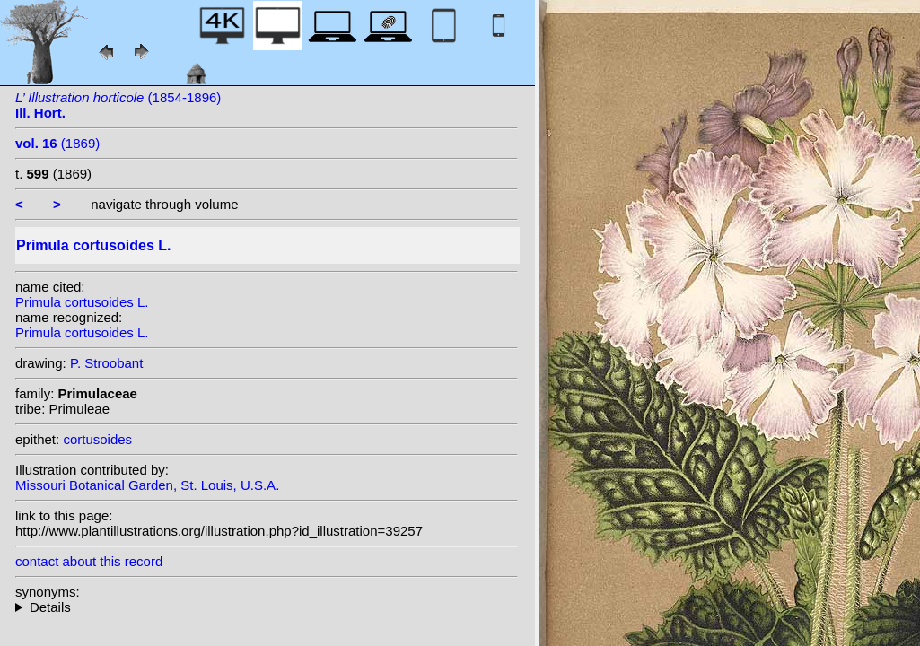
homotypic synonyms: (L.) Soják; (266, 607)
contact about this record (88, 561)
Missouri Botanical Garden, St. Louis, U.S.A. (147, 485)
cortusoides (97, 439)
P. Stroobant (106, 363)
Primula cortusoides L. (81, 302)
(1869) (57, 143)
